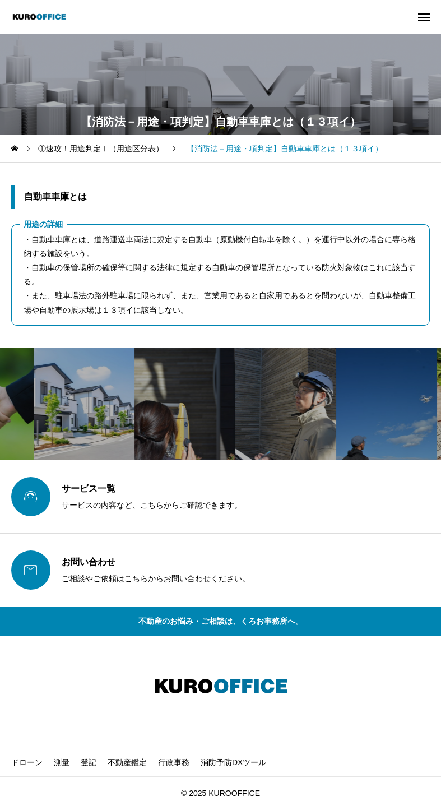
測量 (61, 762)
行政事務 (173, 762)
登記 (88, 762)
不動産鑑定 (127, 762)
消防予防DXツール (233, 762)
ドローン (27, 762)
